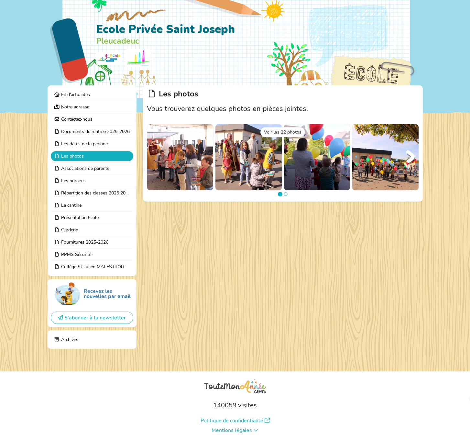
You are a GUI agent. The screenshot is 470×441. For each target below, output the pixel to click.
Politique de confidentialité (235, 420)
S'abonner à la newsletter (92, 317)
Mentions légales (235, 430)
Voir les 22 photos (282, 132)
